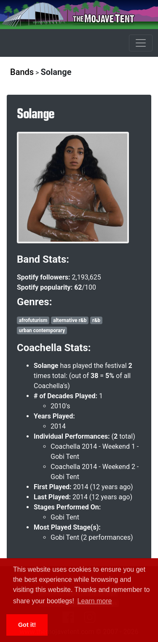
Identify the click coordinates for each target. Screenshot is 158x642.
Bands (22, 72)
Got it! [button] (27, 624)
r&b (96, 320)
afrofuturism (33, 320)
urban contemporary (42, 330)
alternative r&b (69, 320)
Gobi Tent (65, 517)
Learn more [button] (95, 601)
